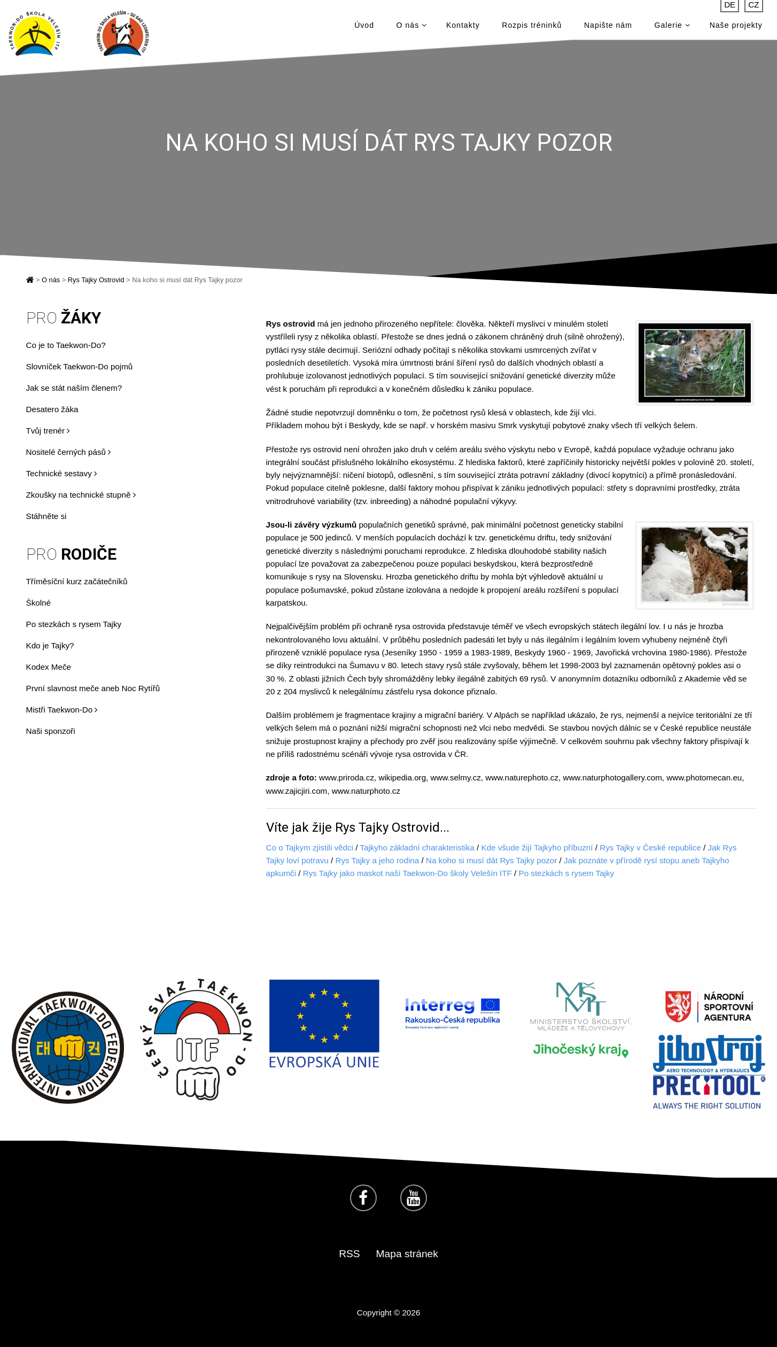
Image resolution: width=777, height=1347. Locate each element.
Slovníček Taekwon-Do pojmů (79, 366)
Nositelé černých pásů (68, 451)
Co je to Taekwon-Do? (66, 345)
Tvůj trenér (48, 430)
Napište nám (608, 26)
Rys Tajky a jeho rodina (377, 860)
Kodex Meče (48, 666)
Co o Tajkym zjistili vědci (309, 847)
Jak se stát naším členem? (74, 387)
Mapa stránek (407, 1253)
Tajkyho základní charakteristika (417, 847)
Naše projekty (736, 26)
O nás (412, 26)
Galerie (672, 26)
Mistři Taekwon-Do (62, 709)
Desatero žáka (52, 409)
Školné (38, 602)
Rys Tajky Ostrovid (96, 280)
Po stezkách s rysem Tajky (74, 624)
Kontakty (463, 26)
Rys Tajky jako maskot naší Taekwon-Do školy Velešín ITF (407, 873)
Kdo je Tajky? (50, 645)
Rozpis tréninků (532, 26)
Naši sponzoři (50, 731)
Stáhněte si (46, 516)
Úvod (364, 26)
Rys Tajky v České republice (650, 847)
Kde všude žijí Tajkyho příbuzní (537, 847)
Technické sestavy (61, 473)
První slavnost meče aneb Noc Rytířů (93, 688)
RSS (349, 1253)
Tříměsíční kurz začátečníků (77, 581)
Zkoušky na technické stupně (81, 494)
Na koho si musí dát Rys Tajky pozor (491, 860)
